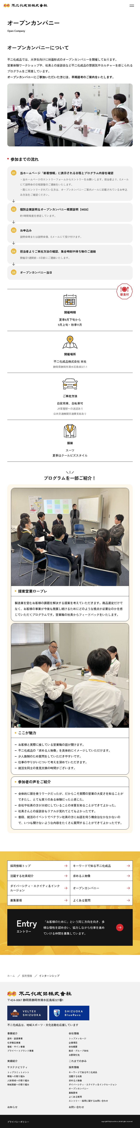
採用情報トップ (20, 866)
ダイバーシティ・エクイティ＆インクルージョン (35, 888)
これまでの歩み (78, 1061)
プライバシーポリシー (18, 1121)
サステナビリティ (17, 1067)
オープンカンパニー (86, 888)
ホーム (11, 976)
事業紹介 (12, 1033)
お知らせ (12, 1107)
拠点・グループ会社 (78, 1050)
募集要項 (16, 900)
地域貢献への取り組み (18, 1084)
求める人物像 (81, 876)
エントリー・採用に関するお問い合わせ (88, 1100)
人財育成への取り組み (18, 1080)
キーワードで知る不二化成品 (92, 866)
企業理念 (73, 1042)
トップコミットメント (18, 1072)
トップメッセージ (77, 1038)
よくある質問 (81, 900)
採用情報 (27, 976)
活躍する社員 (75, 1076)
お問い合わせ (76, 1107)
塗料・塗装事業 (15, 1038)
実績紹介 (12, 1061)
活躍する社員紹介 (22, 876)
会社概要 (73, 1046)
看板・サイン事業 (16, 1046)
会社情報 (74, 1033)
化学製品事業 (13, 1042)
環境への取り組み (16, 1076)
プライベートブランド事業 (20, 1050)
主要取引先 (74, 1054)
